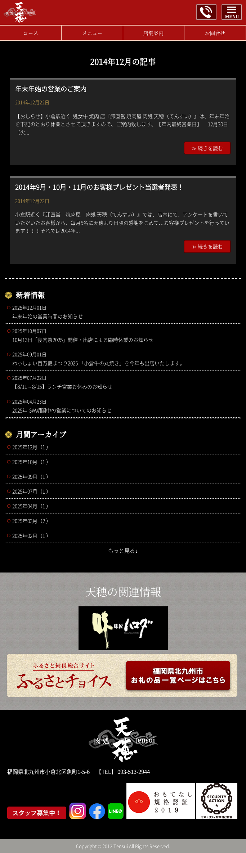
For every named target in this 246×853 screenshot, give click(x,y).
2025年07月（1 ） (31, 491)
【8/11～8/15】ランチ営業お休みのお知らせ (125, 382)
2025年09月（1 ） (31, 476)
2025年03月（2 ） (31, 520)
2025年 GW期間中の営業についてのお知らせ (125, 406)
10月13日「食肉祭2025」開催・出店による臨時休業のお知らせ (125, 335)
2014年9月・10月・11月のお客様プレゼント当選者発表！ (99, 187)
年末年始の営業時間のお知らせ (125, 312)
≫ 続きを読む (207, 148)
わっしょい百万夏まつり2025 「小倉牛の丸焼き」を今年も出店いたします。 (125, 359)
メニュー (92, 32)
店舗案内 (153, 32)
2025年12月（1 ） (31, 446)
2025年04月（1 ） (31, 505)
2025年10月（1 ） (31, 461)
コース (30, 32)
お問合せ (215, 32)
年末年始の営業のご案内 (50, 89)
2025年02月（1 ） (31, 535)
